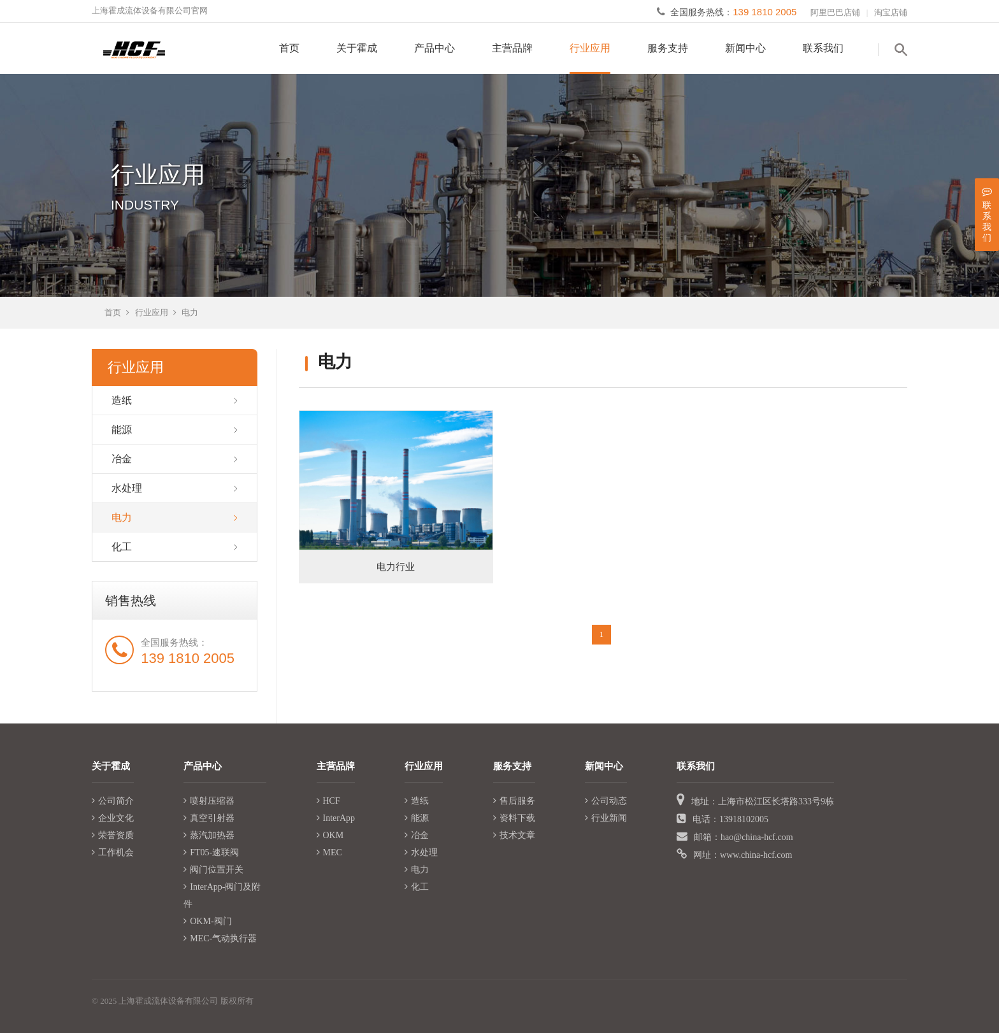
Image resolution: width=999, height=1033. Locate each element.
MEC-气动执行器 (220, 938)
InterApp (336, 818)
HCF (328, 801)
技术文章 (514, 835)
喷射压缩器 (208, 801)
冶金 (121, 458)
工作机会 (113, 852)
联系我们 (823, 48)
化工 (121, 546)
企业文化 (113, 818)
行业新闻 (606, 818)
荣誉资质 (113, 835)
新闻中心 (745, 48)
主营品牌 (512, 48)
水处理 (126, 488)
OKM (330, 835)
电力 (190, 312)
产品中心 (434, 48)
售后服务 (514, 801)
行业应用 (590, 48)
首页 (289, 48)
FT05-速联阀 (211, 852)
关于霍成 (356, 48)
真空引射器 (208, 818)
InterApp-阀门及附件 (222, 895)
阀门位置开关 (213, 869)
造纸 (121, 400)
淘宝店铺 (890, 12)
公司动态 (606, 801)
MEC (329, 852)
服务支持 (667, 48)
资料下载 (514, 818)
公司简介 (113, 801)
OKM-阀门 (207, 921)
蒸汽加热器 (208, 835)
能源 (121, 429)
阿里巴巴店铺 (835, 12)
